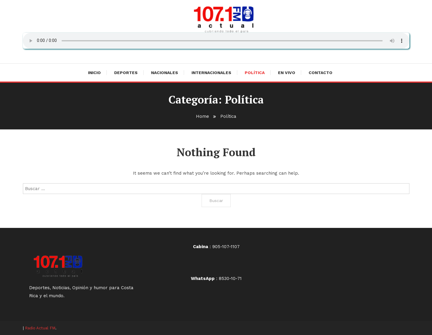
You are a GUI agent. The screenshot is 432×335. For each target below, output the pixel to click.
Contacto (320, 72)
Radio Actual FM (40, 328)
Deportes (126, 72)
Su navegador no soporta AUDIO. (216, 41)
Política (255, 72)
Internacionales (211, 72)
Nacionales (164, 72)
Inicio (94, 72)
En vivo (286, 72)
